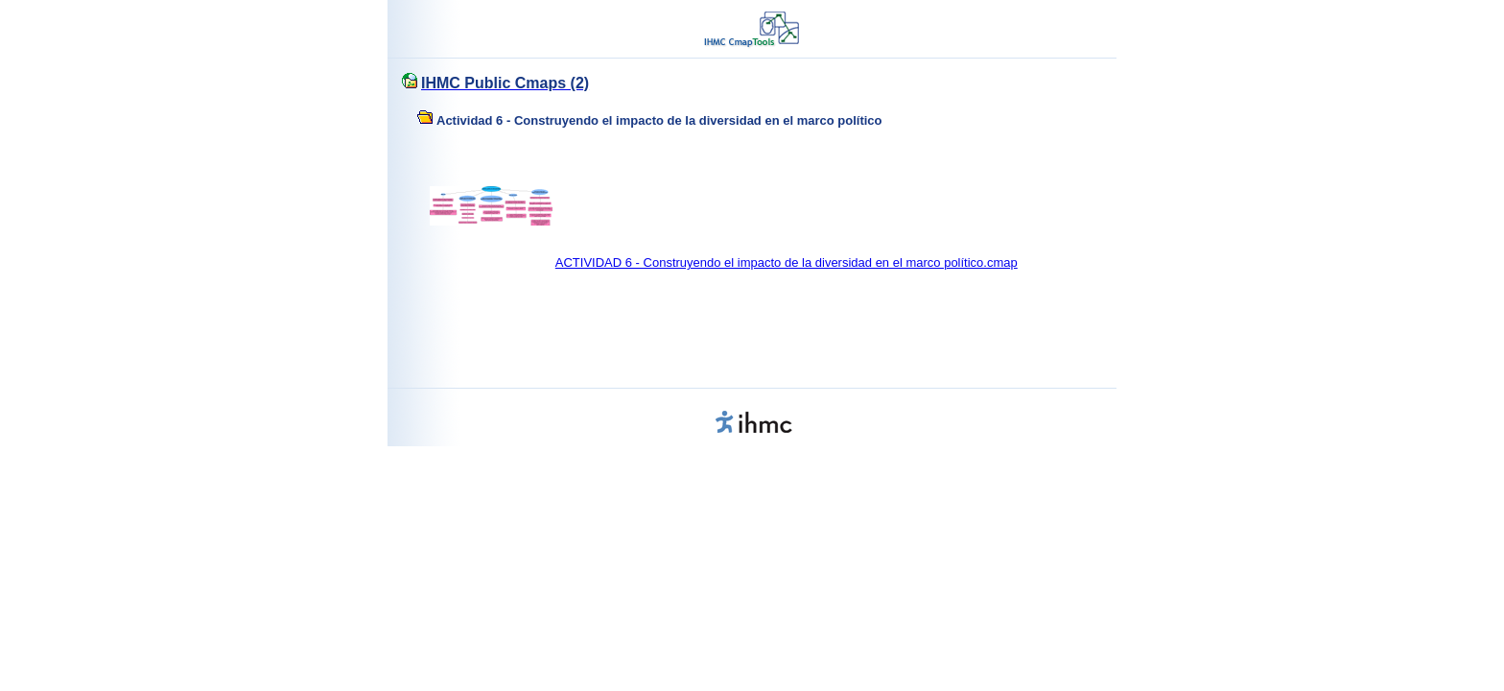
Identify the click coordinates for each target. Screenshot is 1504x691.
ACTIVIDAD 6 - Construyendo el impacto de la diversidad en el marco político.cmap (786, 262)
